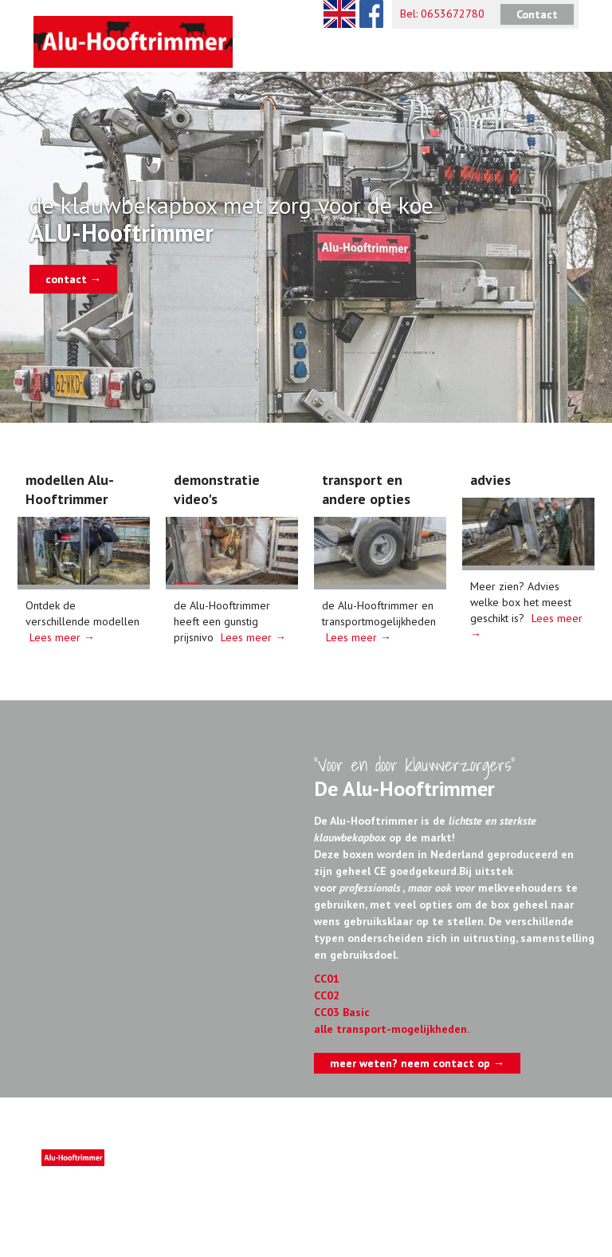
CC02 (326, 995)
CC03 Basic (342, 1012)
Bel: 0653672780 (442, 13)
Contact (537, 14)
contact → (73, 279)
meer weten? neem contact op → (417, 1063)
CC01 (326, 978)
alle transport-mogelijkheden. (391, 1029)
